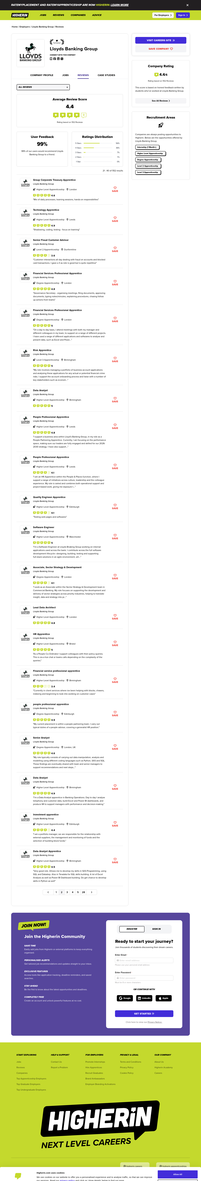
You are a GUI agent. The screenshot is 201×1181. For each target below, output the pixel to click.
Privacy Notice (155, 1022)
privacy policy (67, 1168)
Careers (158, 1072)
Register (132, 929)
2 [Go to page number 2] (61, 892)
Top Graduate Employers (28, 1084)
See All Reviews (161, 100)
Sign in (156, 929)
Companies (21, 1072)
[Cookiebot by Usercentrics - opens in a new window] (18, 1175)
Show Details (43, 1175)
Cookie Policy (126, 1072)
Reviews (83, 75)
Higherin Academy (164, 1067)
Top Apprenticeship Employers (31, 1078)
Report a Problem (59, 1067)
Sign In (183, 15)
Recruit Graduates (94, 1072)
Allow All (177, 1162)
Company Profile (41, 75)
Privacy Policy (126, 1067)
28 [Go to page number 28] (83, 892)
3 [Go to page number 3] (67, 892)
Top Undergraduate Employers (31, 1089)
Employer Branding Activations (100, 1084)
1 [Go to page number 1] (56, 892)
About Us (159, 1061)
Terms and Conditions (130, 1061)
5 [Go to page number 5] (78, 892)
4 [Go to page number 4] (72, 892)
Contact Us (56, 1061)
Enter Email (121, 954)
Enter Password (123, 972)
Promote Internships (95, 1061)
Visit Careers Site (161, 40)
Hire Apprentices (93, 1067)
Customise (178, 1171)
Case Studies (106, 75)
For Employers (163, 15)
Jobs (65, 75)
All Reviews (43, 87)
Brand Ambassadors (95, 1078)
